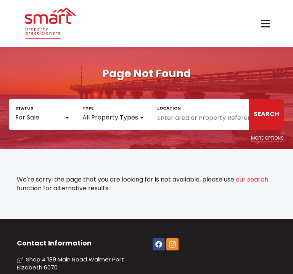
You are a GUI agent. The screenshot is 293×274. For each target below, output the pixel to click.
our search (252, 179)
